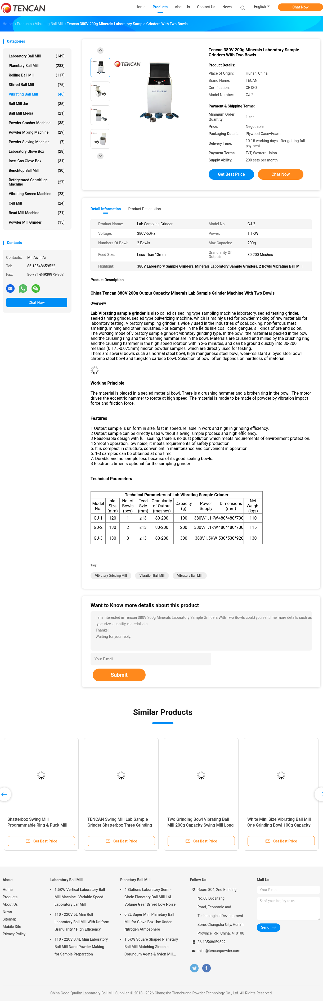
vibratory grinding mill (111, 576)
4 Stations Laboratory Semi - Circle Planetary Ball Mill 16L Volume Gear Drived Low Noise (150, 897)
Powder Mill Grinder (37, 222)
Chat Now (301, 7)
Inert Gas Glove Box (37, 161)
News (7, 912)
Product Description (144, 209)
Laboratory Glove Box (37, 151)
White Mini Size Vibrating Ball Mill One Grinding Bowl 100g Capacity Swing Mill (279, 825)
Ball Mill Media (37, 113)
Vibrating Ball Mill (37, 94)
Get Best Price (231, 174)
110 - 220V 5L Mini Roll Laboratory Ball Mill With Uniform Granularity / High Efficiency (82, 921)
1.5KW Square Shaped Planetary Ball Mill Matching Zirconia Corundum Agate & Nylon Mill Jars (151, 947)
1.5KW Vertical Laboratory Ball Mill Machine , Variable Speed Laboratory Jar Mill (80, 897)
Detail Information (106, 209)
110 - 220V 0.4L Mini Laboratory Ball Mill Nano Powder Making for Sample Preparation (81, 946)
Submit (119, 675)
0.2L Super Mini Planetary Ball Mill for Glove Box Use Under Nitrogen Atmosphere (149, 921)
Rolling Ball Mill (37, 75)
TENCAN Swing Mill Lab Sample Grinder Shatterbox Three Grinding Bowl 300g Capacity (119, 825)
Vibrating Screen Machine (37, 193)
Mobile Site (12, 927)
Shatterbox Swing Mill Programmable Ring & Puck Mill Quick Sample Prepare (37, 825)
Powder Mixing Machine (37, 132)
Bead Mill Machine (37, 212)
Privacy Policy (14, 934)
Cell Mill (37, 203)
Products (10, 897)
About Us (10, 904)
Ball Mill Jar (37, 103)
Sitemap (9, 919)
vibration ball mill (152, 576)
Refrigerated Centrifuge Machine (37, 182)
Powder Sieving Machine (37, 142)
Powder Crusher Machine (37, 122)
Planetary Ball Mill (37, 65)
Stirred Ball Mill (37, 84)
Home (8, 889)
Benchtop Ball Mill (37, 170)
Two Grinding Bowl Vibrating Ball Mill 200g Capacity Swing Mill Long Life (200, 825)
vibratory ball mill (189, 576)
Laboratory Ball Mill (37, 56)
